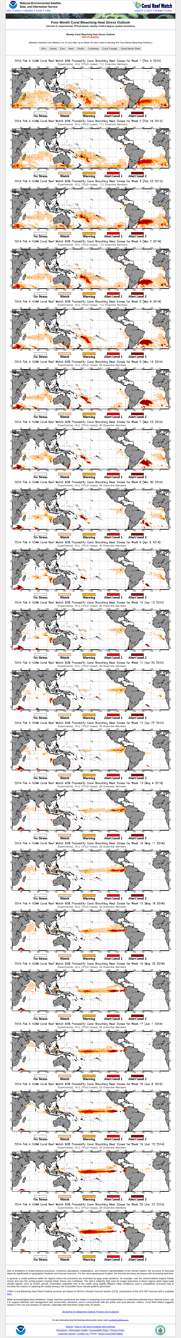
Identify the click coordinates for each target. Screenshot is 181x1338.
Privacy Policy (117, 1330)
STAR (39, 10)
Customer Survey (66, 1333)
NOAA (18, 10)
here (9, 1294)
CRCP (149, 10)
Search (69, 1326)
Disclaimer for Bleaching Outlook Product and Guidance (90, 1311)
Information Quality (78, 1330)
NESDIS (28, 10)
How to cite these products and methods (95, 1326)
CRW (48, 10)
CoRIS (168, 10)
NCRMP (158, 10)
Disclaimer (62, 1330)
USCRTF (139, 10)
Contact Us (83, 1333)
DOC (9, 10)
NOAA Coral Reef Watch (110, 1333)
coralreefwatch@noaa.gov (119, 1320)
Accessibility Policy (99, 1330)
